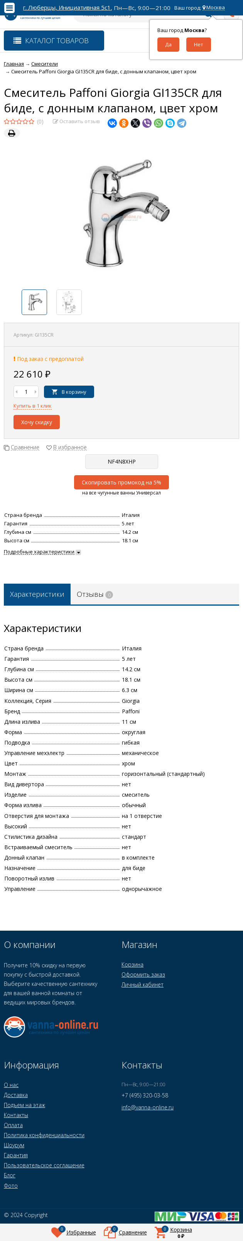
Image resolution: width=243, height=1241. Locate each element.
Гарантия (16, 1155)
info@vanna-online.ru (148, 1107)
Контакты (16, 1115)
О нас (11, 1085)
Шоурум (14, 1145)
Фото (11, 1185)
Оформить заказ (143, 974)
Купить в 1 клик (33, 405)
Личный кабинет (143, 984)
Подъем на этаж (24, 1105)
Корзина (132, 964)
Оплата (13, 1125)
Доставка (16, 1095)
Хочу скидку (36, 422)
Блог (9, 1175)
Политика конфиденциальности (44, 1135)
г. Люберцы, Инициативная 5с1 (67, 7)
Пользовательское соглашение (44, 1165)
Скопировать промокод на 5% (121, 482)
